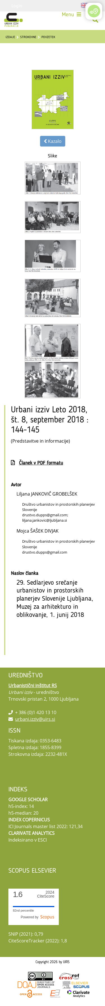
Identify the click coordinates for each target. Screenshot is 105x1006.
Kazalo (53, 141)
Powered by (37, 917)
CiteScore (45, 894)
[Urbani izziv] (13, 20)
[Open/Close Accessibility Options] (94, 11)
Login (16, 5)
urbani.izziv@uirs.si (35, 719)
